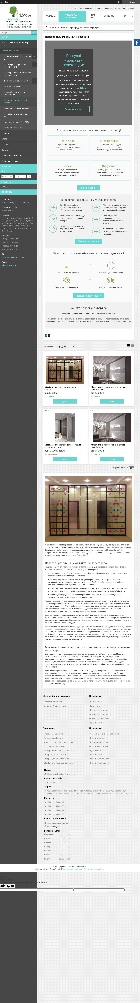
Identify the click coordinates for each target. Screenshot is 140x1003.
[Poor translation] (10, 886)
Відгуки (5, 150)
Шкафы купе (96, 701)
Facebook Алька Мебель (55, 701)
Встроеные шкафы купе (55, 746)
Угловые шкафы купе (53, 733)
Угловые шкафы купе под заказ (58, 742)
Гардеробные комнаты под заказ (59, 750)
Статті (4, 138)
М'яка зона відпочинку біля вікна (16, 115)
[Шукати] (34, 32)
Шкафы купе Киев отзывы (56, 754)
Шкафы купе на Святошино (56, 758)
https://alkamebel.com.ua (13, 257)
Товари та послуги (10, 50)
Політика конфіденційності (94, 869)
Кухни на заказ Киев (99, 758)
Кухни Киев (95, 750)
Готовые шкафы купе (53, 738)
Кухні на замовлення (13, 86)
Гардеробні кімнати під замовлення (14, 93)
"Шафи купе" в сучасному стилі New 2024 (15, 65)
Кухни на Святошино (99, 763)
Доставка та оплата (11, 161)
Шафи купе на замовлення (16, 80)
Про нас (5, 144)
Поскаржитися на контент (72, 869)
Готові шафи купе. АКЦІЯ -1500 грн (17, 57)
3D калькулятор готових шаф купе (15, 43)
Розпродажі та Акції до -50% (16, 122)
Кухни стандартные (99, 746)
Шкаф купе (95, 706)
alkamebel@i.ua (9, 265)
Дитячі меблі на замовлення (16, 108)
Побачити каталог (73, 109)
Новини (5, 133)
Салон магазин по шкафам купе (104, 733)
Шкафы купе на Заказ (100, 718)
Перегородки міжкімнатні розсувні (15, 101)
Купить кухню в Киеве (100, 742)
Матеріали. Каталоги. (13, 127)
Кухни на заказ (97, 722)
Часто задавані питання (13, 155)
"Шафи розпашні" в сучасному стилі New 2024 (17, 73)
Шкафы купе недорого (100, 714)
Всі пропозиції (88, 188)
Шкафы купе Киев (98, 710)
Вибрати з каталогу (88, 241)
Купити (65, 401)
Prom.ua (83, 867)
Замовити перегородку (89, 296)
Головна (51, 16)
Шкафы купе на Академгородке (58, 763)
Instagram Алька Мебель (55, 706)
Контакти (109, 16)
